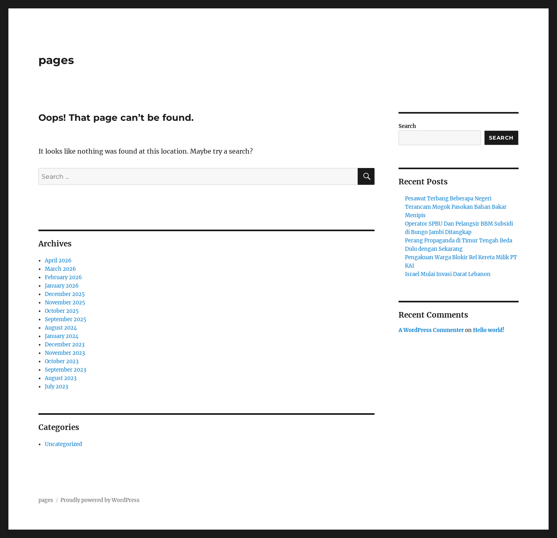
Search (407, 126)
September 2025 (65, 319)
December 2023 (64, 344)
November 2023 (65, 353)
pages (56, 60)
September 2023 (65, 369)
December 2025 (65, 294)
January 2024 (61, 336)
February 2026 (63, 277)
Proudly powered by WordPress (100, 500)
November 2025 (65, 302)
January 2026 (62, 285)
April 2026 (58, 260)
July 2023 (56, 386)
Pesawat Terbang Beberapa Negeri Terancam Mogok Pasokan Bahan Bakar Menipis (456, 207)
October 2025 (62, 311)
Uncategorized (63, 444)
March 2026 (60, 269)
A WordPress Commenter (431, 330)
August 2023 (60, 378)
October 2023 (61, 361)
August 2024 (61, 327)
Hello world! (489, 330)
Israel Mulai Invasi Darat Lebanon (448, 274)
